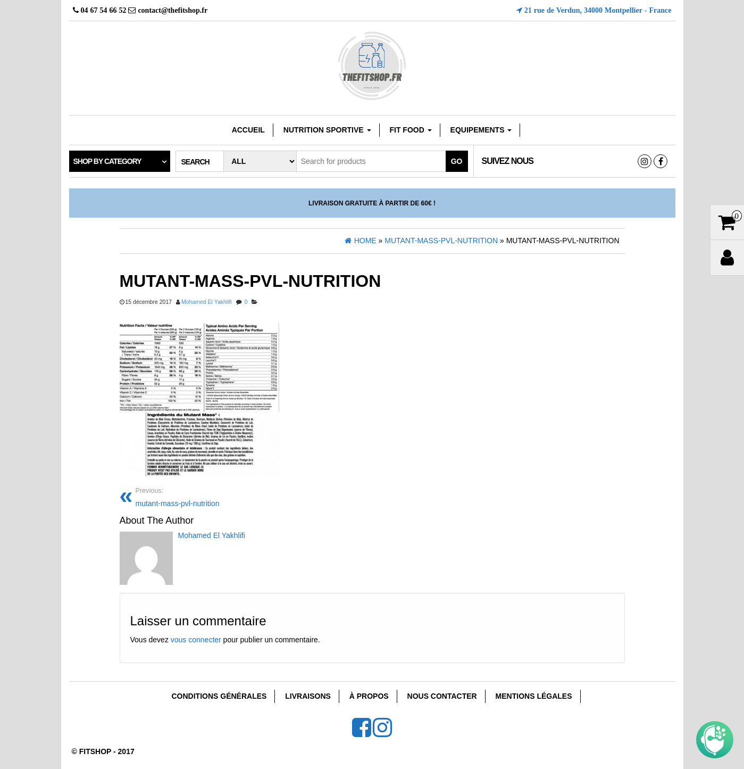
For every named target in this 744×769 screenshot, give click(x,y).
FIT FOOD (410, 130)
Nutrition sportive (327, 130)
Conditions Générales (218, 696)
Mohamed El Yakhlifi (206, 302)
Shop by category (107, 161)
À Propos (369, 696)
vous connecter (196, 639)
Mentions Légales (534, 696)
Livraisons (308, 696)
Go (457, 161)
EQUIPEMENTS (481, 130)
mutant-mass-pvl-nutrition (250, 496)
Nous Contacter (442, 696)
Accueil (248, 130)
